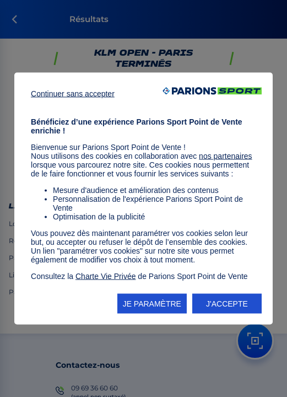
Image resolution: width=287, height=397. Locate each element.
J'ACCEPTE (227, 303)
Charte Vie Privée (105, 276)
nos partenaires (225, 156)
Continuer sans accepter (73, 93)
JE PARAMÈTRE (152, 303)
